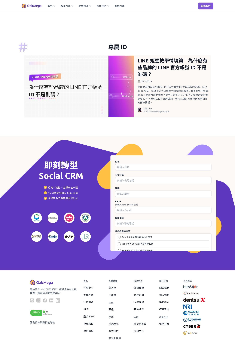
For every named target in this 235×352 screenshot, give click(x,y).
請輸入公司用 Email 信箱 (126, 204)
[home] (32, 6)
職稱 (117, 188)
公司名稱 (119, 175)
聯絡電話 (119, 218)
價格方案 (119, 6)
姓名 (117, 161)
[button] (51, 6)
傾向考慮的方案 (122, 231)
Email (118, 201)
